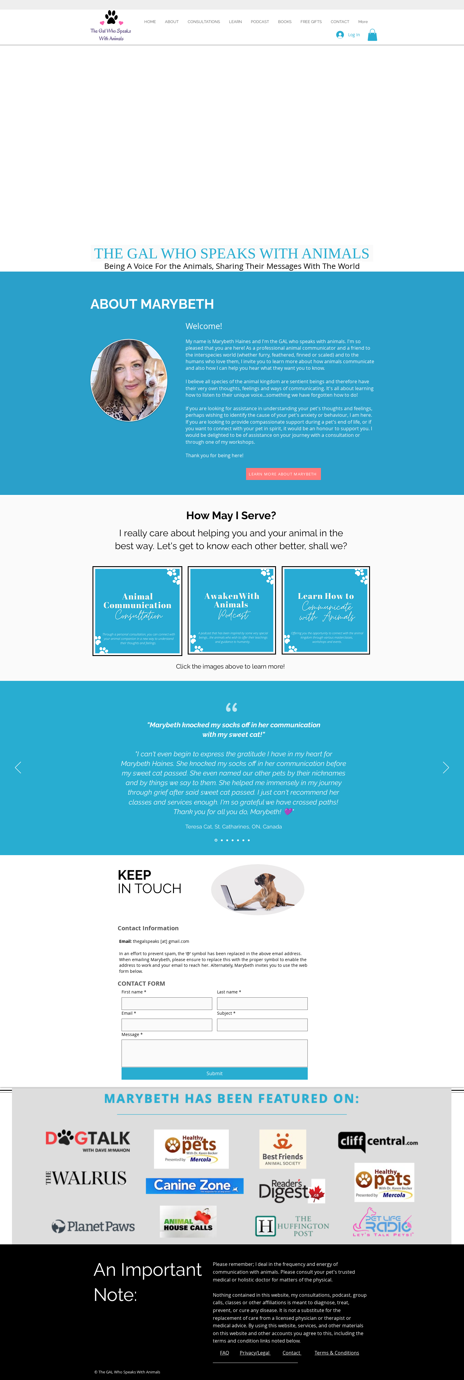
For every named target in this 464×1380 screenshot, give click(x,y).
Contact (292, 1352)
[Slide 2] (222, 840)
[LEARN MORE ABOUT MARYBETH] (283, 474)
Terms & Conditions (337, 1352)
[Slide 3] (227, 840)
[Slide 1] (216, 840)
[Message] (214, 1053)
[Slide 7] (249, 840)
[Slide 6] (243, 840)
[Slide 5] (238, 840)
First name (134, 992)
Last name (229, 992)
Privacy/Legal (255, 1352)
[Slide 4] (232, 840)
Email (129, 1013)
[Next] (446, 768)
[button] (235, 22)
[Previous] (18, 768)
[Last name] (260, 1004)
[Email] (165, 1025)
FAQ (224, 1352)
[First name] (165, 1004)
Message (132, 1034)
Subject (226, 1013)
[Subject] (260, 1025)
